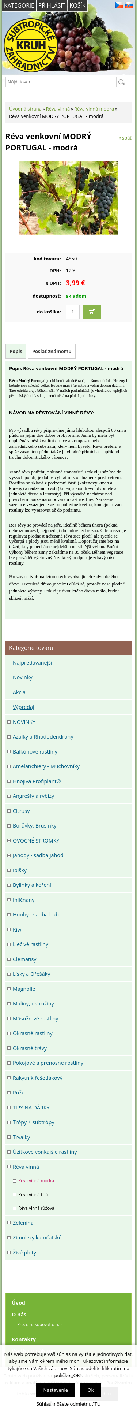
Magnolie (24, 988)
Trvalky (21, 1137)
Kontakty (24, 1339)
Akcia (19, 692)
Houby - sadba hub (36, 914)
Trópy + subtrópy (33, 1122)
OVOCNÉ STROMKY (36, 840)
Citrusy (21, 810)
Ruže (18, 1092)
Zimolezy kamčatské (37, 1237)
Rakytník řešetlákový (37, 1077)
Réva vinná (58, 108)
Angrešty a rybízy (33, 795)
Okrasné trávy (30, 1048)
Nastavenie (55, 1390)
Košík (77, 5)
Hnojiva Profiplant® (37, 781)
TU (98, 1404)
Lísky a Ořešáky (31, 973)
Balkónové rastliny (35, 751)
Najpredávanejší (32, 662)
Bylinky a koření (32, 884)
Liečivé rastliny (30, 944)
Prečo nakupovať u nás (39, 1324)
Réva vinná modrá (94, 108)
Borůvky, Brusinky (34, 825)
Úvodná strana (25, 108)
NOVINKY (24, 721)
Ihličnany (23, 899)
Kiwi (18, 929)
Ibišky (20, 870)
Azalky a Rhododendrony (43, 736)
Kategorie (19, 5)
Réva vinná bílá (33, 1194)
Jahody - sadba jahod (38, 855)
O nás (19, 1314)
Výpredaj (23, 706)
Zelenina (23, 1222)
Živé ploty (24, 1252)
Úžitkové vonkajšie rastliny (45, 1151)
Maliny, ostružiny (33, 1003)
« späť (125, 137)
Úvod (18, 1302)
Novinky (23, 677)
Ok (90, 1390)
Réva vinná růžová (36, 1208)
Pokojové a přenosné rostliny (48, 1062)
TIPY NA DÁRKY (31, 1107)
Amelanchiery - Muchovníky (46, 766)
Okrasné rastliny (33, 1033)
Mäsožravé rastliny (35, 1018)
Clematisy (25, 959)
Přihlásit (51, 5)
